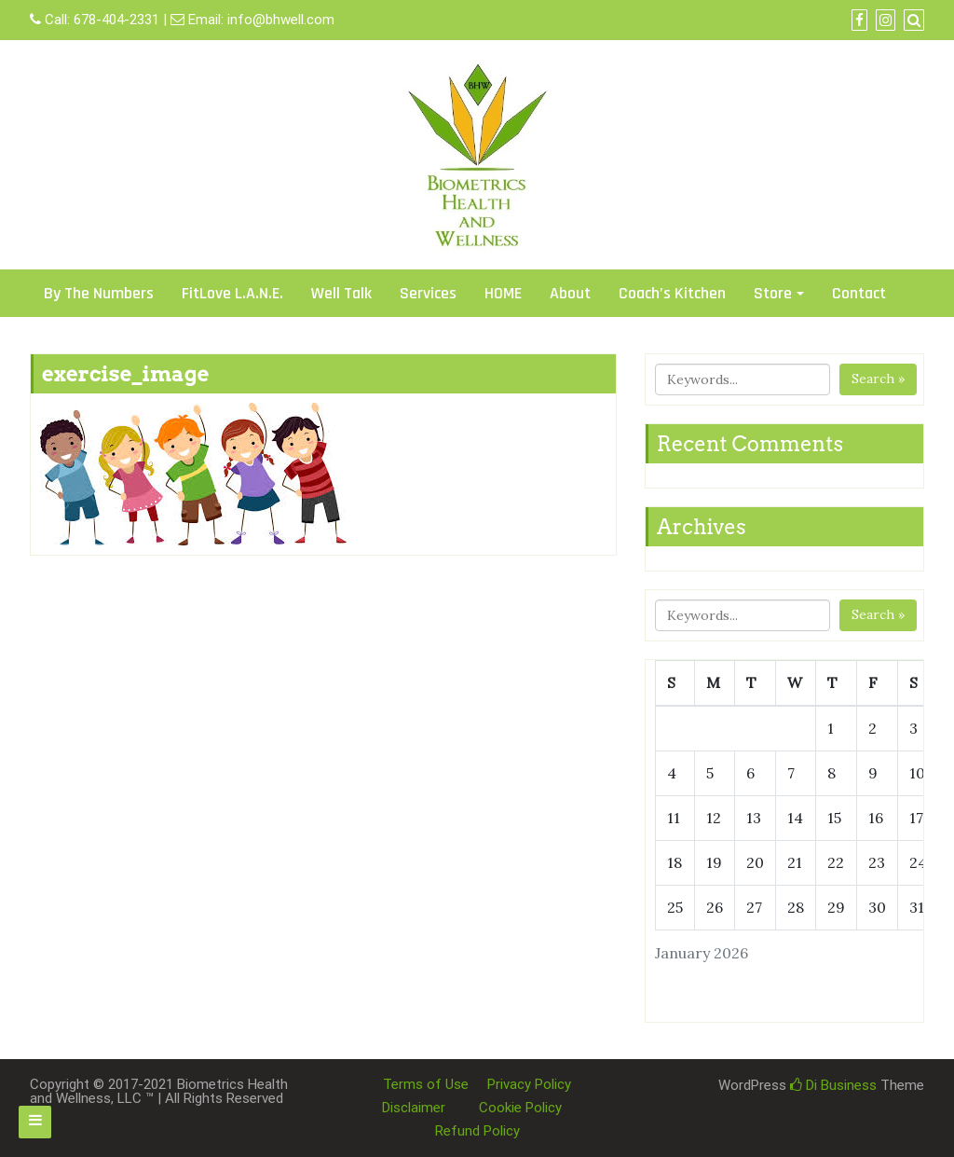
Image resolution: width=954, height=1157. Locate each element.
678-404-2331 (116, 19)
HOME (503, 293)
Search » (878, 378)
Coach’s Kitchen (672, 293)
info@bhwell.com (280, 19)
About (570, 293)
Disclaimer (413, 1107)
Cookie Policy (520, 1107)
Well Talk (341, 293)
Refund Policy (477, 1131)
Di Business (833, 1085)
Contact (859, 293)
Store (773, 293)
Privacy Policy (529, 1084)
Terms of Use (426, 1084)
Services (428, 293)
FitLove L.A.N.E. (232, 293)
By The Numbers (99, 293)
